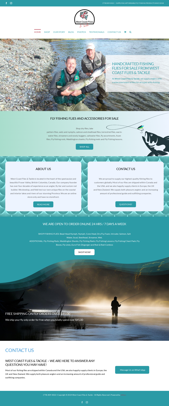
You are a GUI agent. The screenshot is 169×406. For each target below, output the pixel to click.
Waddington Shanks (69, 241)
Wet (100, 237)
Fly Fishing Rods (51, 241)
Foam (107, 234)
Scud (75, 237)
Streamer (93, 237)
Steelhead (83, 237)
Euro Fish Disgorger (81, 244)
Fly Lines (67, 244)
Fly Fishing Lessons (105, 241)
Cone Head (91, 234)
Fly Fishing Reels (87, 241)
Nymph (81, 234)
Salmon (122, 234)
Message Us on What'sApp (132, 370)
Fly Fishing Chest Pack (125, 241)
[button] (130, 32)
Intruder (115, 234)
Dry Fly (100, 234)
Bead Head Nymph (68, 234)
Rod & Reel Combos (104, 244)
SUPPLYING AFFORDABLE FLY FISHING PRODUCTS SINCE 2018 (140, 3)
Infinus (123, 395)
